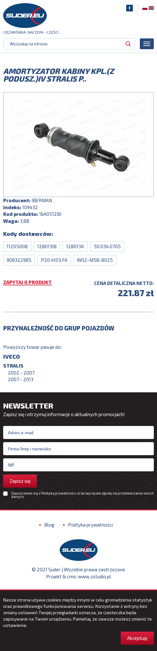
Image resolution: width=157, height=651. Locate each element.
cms (71, 576)
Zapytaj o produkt (27, 282)
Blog (49, 525)
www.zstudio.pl (94, 576)
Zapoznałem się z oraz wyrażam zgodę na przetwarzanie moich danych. (82, 494)
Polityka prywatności (90, 525)
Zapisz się (20, 481)
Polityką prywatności (58, 493)
